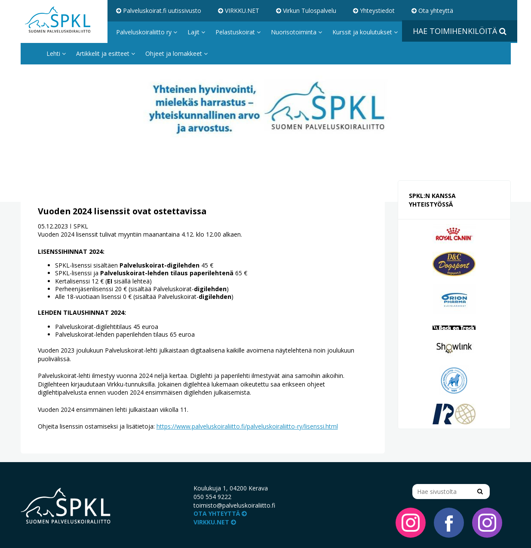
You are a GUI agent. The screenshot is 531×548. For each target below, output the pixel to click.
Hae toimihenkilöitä (459, 31)
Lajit (196, 32)
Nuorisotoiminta (296, 32)
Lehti (56, 53)
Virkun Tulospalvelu (306, 10)
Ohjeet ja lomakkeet (176, 53)
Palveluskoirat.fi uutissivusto (158, 10)
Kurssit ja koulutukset (365, 32)
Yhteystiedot (374, 10)
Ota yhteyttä (432, 10)
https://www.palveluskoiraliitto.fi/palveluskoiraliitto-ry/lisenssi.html (247, 426)
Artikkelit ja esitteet (105, 53)
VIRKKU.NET (238, 10)
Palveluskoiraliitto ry (146, 32)
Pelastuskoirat (238, 32)
